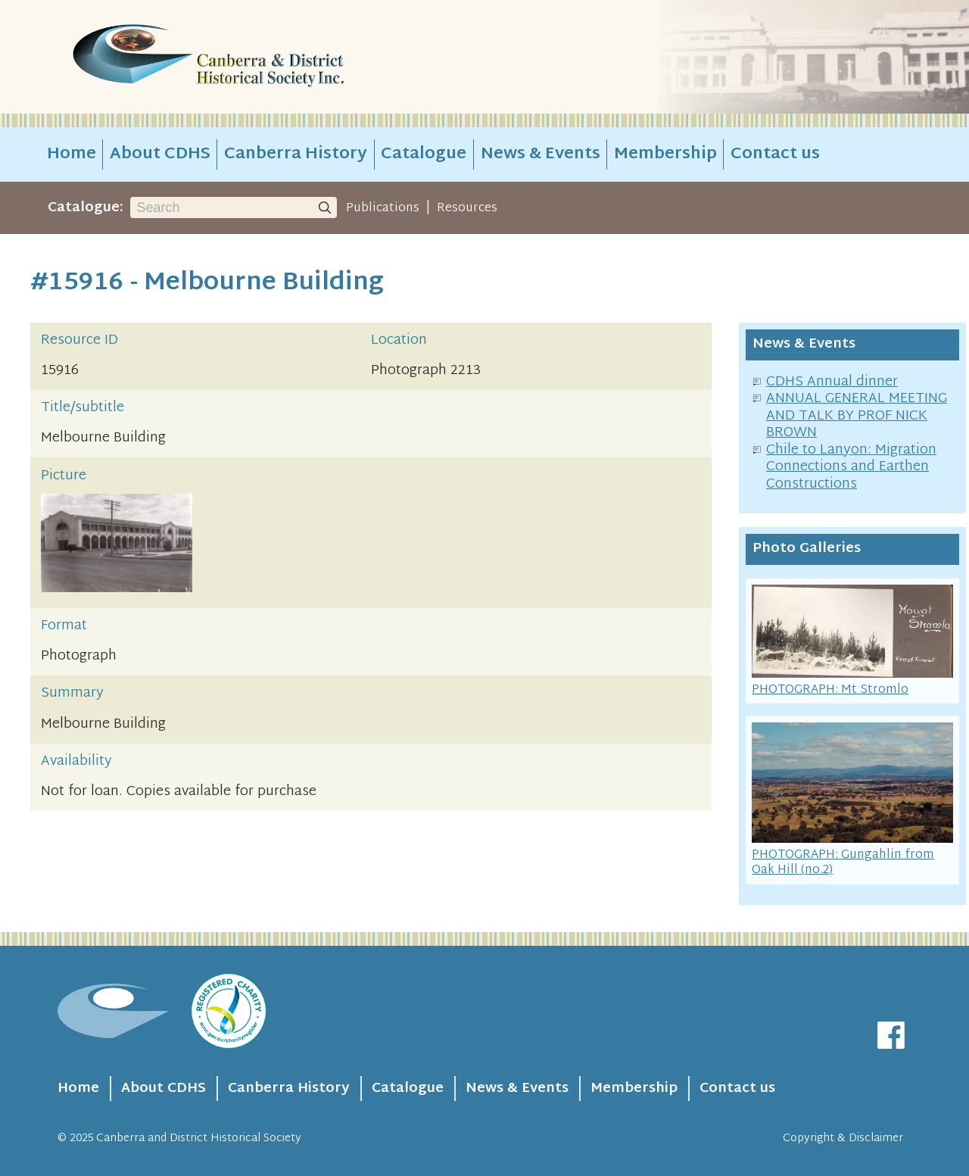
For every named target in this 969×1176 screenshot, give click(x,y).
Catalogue (423, 154)
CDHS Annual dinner (832, 382)
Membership (665, 154)
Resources (467, 208)
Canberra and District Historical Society (198, 1138)
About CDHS (160, 154)
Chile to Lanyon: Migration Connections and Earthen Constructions (851, 467)
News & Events (540, 154)
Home (71, 154)
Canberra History (295, 154)
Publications (382, 208)
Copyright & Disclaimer (843, 1138)
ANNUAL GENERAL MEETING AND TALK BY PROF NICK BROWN (856, 415)
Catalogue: (85, 207)
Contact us (775, 154)
